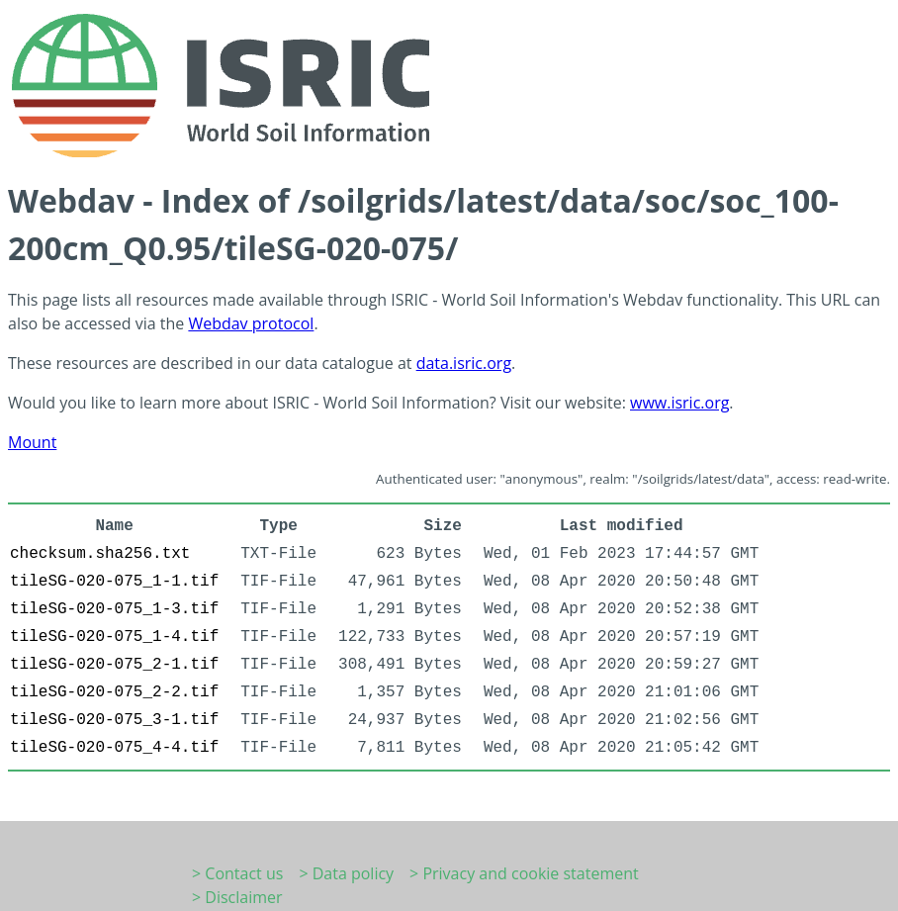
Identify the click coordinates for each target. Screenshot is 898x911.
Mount (32, 442)
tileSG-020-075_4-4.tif (114, 748)
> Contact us (237, 873)
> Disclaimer (237, 897)
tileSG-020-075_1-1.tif (114, 581)
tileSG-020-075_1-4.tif (114, 637)
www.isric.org (679, 402)
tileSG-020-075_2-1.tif (114, 665)
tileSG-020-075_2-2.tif (114, 692)
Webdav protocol (251, 323)
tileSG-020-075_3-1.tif (114, 720)
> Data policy (346, 873)
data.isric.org (463, 363)
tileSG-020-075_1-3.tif (114, 609)
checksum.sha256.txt (100, 554)
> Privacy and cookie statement (524, 873)
